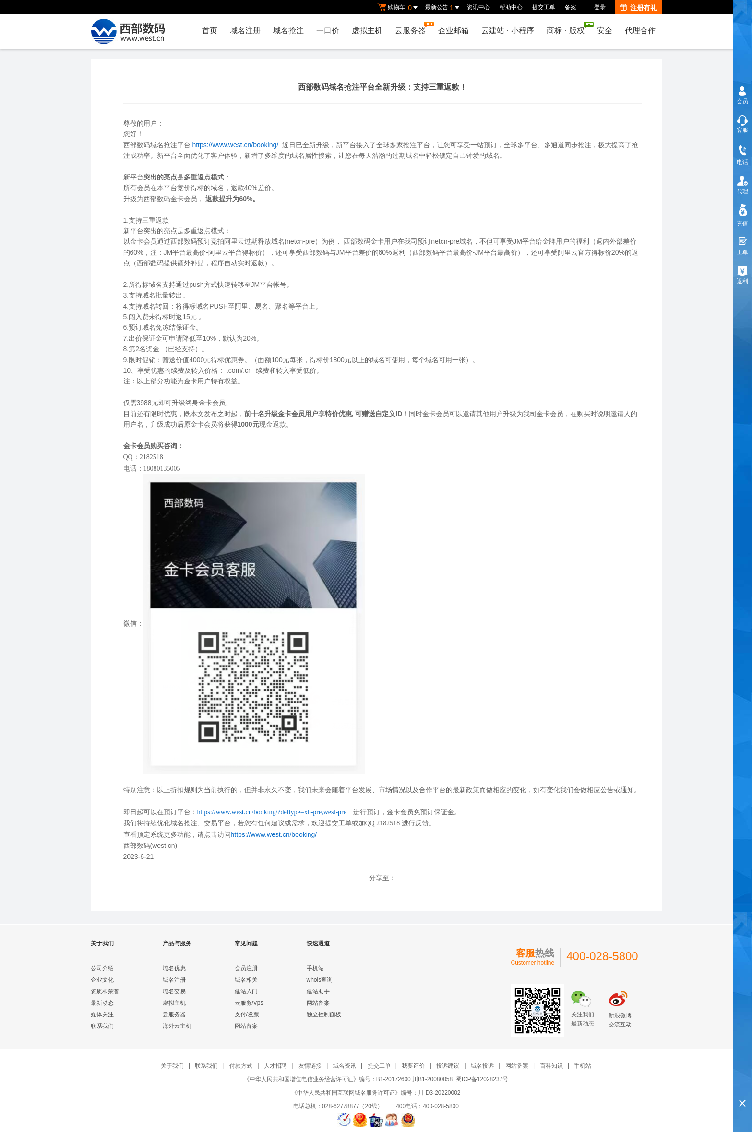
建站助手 (318, 991)
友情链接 (310, 1065)
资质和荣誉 (105, 991)
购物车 (398, 7)
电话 (742, 162)
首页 (209, 30)
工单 (742, 252)
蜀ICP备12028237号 (482, 1079)
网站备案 (246, 1026)
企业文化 (102, 980)
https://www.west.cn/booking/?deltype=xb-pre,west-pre (271, 812)
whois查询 (320, 980)
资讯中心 (478, 7)
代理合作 (640, 30)
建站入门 (246, 991)
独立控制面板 (324, 1014)
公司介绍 (102, 968)
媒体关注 (102, 1014)
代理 (742, 191)
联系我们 (102, 1026)
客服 (742, 130)
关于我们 (172, 1065)
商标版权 (568, 28)
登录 (600, 7)
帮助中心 (511, 7)
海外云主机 (177, 1026)
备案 (570, 7)
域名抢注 (288, 30)
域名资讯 (344, 1065)
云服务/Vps (249, 1003)
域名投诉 (482, 1065)
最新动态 (102, 1003)
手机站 (315, 968)
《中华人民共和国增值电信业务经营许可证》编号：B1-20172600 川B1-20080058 (348, 1079)
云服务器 (412, 28)
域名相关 (246, 980)
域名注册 (245, 30)
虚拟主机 (367, 30)
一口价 (327, 30)
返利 (742, 281)
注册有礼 (638, 8)
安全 (604, 30)
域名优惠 (174, 968)
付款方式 (240, 1065)
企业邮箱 (453, 30)
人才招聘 (275, 1065)
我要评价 (413, 1065)
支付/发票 (247, 1014)
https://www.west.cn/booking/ (235, 145)
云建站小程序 (507, 30)
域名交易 (174, 991)
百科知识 (551, 1065)
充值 (742, 223)
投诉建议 (447, 1065)
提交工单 (543, 7)
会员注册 (246, 968)
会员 (742, 101)
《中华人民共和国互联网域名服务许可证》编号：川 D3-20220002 (375, 1092)
